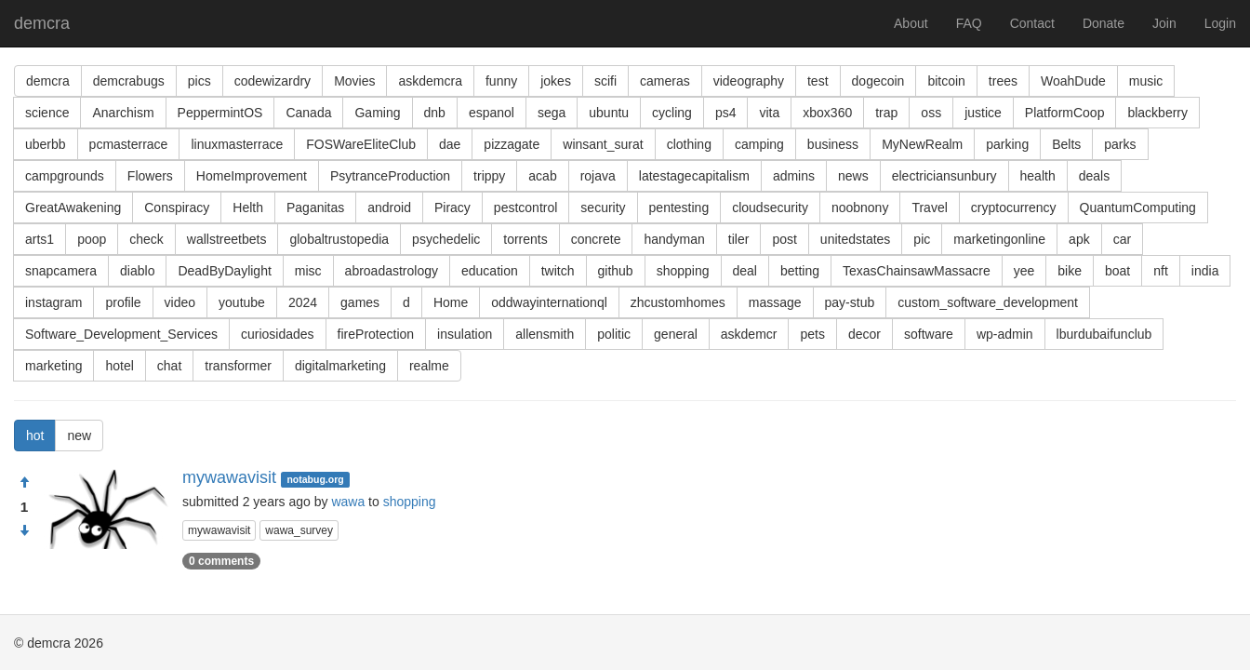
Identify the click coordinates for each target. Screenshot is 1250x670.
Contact (1032, 23)
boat (1117, 270)
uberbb (45, 144)
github (615, 270)
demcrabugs (129, 81)
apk (1079, 239)
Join (1164, 23)
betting (799, 270)
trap (886, 112)
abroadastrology (391, 270)
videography (748, 81)
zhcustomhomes (678, 302)
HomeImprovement (251, 175)
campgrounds (64, 175)
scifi (605, 81)
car (1122, 239)
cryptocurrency (1014, 207)
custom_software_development (988, 302)
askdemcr (749, 334)
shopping (683, 270)
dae (449, 144)
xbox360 (827, 112)
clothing (689, 144)
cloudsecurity (770, 207)
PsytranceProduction (390, 175)
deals (1094, 175)
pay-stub (850, 302)
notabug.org (314, 479)
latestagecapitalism (694, 175)
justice (983, 112)
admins (794, 175)
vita (769, 112)
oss (931, 112)
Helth (248, 207)
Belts (1066, 144)
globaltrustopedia (339, 239)
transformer (238, 365)
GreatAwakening (73, 207)
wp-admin (1005, 334)
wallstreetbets (227, 239)
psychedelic (446, 239)
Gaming (377, 112)
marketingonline (999, 239)
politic (614, 334)
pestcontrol (525, 207)
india (1205, 270)
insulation (464, 334)
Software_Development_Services (121, 334)
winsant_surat (603, 144)
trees (1003, 81)
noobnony (860, 207)
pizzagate (511, 144)
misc (308, 270)
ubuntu (609, 112)
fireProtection (376, 334)
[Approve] (24, 483)
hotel (119, 365)
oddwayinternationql (549, 302)
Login (1220, 23)
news (853, 175)
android (389, 207)
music (1146, 81)
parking (1007, 144)
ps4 (726, 112)
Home (450, 302)
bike (1069, 270)
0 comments (221, 561)
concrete (596, 239)
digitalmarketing (340, 365)
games (359, 302)
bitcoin (945, 81)
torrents (525, 239)
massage (775, 302)
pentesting (679, 207)
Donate (1103, 23)
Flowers (150, 175)
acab (542, 175)
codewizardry (272, 81)
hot (35, 435)
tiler (739, 239)
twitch (558, 270)
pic (921, 239)
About (911, 23)
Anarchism (122, 112)
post (784, 239)
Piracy (452, 207)
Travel (929, 207)
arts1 (39, 239)
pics (199, 81)
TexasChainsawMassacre (917, 270)
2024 (302, 302)
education (489, 270)
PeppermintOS (220, 112)
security (602, 207)
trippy (489, 175)
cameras (665, 81)
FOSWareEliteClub (361, 144)
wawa (348, 501)
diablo (137, 270)
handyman (674, 239)
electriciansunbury (944, 175)
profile (122, 302)
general (676, 334)
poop (91, 239)
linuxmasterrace (237, 144)
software (928, 334)
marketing (53, 365)
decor (864, 334)
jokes (555, 81)
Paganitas (315, 207)
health (1038, 175)
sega (551, 112)
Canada (308, 112)
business (832, 144)
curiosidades (277, 334)
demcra (42, 23)
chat (169, 365)
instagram (53, 302)
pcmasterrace (128, 144)
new (79, 435)
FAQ (969, 23)
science (47, 112)
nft (1160, 270)
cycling (672, 112)
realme (429, 365)
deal (745, 270)
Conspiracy (176, 207)
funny (501, 81)
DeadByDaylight (224, 270)
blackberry (1157, 112)
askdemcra (429, 81)
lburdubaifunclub (1104, 334)
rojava (598, 175)
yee (1024, 270)
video (180, 302)
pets (812, 334)
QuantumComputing (1138, 207)
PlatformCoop (1065, 112)
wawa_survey (299, 530)
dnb (434, 112)
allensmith (544, 334)
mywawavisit (229, 477)
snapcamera (61, 270)
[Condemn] (24, 531)
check (146, 239)
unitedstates (855, 239)
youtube (242, 302)
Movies (354, 81)
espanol (491, 112)
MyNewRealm (922, 144)
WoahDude (1073, 81)
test (818, 81)
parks (1120, 144)
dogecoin (878, 81)
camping (759, 144)
